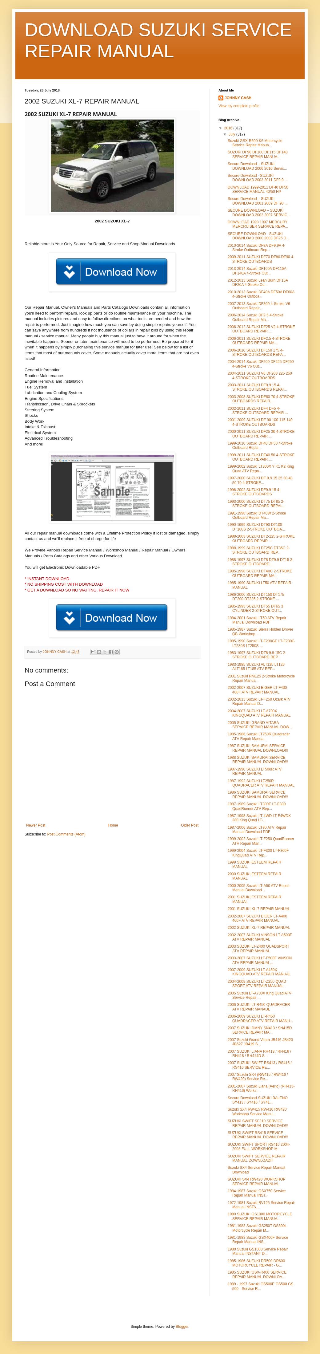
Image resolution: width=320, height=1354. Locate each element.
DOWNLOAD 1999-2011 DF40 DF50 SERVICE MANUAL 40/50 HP (258, 189)
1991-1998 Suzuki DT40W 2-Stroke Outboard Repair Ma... (257, 515)
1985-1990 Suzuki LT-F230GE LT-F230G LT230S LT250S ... (261, 643)
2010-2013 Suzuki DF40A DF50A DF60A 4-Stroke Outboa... (261, 294)
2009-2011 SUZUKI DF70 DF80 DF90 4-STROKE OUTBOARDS (261, 259)
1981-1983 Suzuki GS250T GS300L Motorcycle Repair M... (257, 1228)
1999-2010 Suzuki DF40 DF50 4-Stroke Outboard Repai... (260, 445)
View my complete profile (238, 106)
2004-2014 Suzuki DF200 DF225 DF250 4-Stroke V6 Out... (261, 364)
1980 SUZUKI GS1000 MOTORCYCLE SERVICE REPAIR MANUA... (260, 1216)
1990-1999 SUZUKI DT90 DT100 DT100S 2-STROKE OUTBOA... (256, 526)
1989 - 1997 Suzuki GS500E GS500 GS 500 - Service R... (260, 1286)
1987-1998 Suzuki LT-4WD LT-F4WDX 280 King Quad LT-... (259, 818)
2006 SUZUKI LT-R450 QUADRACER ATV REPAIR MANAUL (259, 1006)
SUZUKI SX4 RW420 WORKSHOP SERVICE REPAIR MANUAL (257, 1181)
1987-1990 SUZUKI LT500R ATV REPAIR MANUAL (255, 771)
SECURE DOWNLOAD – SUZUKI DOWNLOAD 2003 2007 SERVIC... (259, 212)
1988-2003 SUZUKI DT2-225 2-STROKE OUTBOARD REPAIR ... (261, 538)
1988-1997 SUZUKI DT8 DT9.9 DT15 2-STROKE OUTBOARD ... (260, 562)
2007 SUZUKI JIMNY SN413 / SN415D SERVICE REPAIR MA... (260, 1030)
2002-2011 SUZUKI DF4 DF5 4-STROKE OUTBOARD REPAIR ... (258, 410)
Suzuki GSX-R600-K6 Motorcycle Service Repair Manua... (255, 143)
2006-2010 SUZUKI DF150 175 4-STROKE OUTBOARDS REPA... (257, 352)
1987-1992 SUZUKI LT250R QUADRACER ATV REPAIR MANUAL (261, 783)
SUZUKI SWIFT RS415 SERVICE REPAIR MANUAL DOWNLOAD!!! (258, 1135)
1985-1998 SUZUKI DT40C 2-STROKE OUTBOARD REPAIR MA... (260, 573)
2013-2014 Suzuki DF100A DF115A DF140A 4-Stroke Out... (257, 270)
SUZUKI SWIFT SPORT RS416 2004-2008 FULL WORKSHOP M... (259, 1146)
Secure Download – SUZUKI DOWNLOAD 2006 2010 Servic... (257, 166)
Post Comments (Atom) (66, 834)
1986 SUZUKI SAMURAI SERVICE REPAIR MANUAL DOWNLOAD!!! (258, 794)
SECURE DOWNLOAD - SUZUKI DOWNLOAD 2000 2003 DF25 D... (258, 236)
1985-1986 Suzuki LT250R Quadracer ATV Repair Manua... (259, 736)
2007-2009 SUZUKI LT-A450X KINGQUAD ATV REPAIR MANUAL (259, 972)
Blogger (182, 1326)
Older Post (189, 825)
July (232, 134)
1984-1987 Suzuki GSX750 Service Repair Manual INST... (257, 1193)
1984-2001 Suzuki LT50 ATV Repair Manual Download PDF (257, 620)
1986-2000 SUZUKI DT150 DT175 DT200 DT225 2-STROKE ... (256, 596)
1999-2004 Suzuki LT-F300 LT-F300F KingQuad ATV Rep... (258, 852)
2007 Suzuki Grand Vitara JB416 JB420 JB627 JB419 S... (260, 1042)
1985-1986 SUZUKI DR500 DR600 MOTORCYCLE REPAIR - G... (256, 1263)
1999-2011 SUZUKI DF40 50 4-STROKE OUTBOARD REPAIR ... (261, 457)
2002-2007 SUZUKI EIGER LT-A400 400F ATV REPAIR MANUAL (257, 918)
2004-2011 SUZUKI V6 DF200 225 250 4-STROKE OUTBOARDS (260, 375)
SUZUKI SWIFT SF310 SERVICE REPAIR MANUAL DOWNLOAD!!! (258, 1123)
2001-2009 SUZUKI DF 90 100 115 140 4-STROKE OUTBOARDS (260, 422)
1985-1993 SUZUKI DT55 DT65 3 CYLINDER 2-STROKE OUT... (255, 608)
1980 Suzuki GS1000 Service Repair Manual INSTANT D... (258, 1251)
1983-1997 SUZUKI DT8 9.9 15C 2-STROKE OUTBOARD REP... (257, 655)
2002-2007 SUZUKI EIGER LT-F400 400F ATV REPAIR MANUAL (257, 689)
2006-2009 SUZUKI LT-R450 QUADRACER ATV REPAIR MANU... (260, 1018)
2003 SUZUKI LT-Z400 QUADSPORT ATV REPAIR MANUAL (258, 948)
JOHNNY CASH (238, 98)
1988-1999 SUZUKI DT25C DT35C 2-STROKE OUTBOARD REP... (259, 550)
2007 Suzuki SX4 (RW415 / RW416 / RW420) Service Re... (258, 1076)
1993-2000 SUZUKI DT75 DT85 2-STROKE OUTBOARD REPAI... (256, 503)
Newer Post (35, 825)
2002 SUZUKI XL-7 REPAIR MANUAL (259, 927)
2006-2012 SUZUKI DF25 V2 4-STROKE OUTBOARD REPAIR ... (261, 329)
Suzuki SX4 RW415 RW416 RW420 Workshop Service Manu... (257, 1111)
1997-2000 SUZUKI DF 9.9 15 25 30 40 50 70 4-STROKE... (260, 480)
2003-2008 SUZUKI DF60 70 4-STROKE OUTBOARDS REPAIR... (261, 399)
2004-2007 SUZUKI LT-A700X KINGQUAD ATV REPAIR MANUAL (259, 713)
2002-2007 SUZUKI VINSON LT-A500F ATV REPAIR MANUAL (260, 937)
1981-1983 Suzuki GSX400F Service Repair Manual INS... (258, 1239)
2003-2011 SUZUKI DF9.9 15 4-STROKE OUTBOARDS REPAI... (257, 387)
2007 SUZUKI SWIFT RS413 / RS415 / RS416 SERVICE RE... (260, 1065)
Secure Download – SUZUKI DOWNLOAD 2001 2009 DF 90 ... (258, 201)
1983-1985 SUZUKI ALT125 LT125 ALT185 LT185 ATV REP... (256, 666)
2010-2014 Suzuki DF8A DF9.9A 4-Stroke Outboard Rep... (256, 247)
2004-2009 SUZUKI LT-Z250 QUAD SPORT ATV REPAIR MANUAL (257, 983)
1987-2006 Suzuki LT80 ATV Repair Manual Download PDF (257, 829)
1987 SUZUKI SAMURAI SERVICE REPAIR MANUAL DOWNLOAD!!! (258, 748)
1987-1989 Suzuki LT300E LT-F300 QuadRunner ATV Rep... (257, 806)
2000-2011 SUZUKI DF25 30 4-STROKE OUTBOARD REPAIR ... (261, 433)
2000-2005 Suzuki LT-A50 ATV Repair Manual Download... (259, 888)
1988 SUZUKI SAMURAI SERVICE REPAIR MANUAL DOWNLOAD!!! (258, 759)
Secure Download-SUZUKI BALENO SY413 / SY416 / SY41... (258, 1100)
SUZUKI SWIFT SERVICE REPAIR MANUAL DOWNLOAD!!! (256, 1158)
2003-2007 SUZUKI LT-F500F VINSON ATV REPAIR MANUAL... (260, 960)
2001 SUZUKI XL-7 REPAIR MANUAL (259, 909)
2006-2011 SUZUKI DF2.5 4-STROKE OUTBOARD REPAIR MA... (259, 340)
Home (113, 825)
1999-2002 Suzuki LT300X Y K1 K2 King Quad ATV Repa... (261, 468)
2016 (229, 128)
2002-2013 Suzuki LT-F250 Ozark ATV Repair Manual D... (259, 701)
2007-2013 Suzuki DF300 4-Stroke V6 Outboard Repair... (259, 306)
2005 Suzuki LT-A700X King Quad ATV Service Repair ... (259, 995)
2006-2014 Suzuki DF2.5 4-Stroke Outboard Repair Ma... (255, 317)
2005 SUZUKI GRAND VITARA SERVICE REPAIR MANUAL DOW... (260, 725)
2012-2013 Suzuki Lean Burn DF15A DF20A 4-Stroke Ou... (258, 282)
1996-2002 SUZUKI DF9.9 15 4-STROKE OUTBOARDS (254, 492)
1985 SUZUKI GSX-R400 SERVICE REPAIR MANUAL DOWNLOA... (257, 1274)
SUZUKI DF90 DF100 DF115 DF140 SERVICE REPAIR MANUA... (258, 154)
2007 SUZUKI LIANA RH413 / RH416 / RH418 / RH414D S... (259, 1053)
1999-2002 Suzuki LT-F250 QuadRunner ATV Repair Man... (261, 841)
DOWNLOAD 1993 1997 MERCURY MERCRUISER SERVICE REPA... (258, 224)
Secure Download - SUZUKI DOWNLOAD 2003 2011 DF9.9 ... (258, 177)
